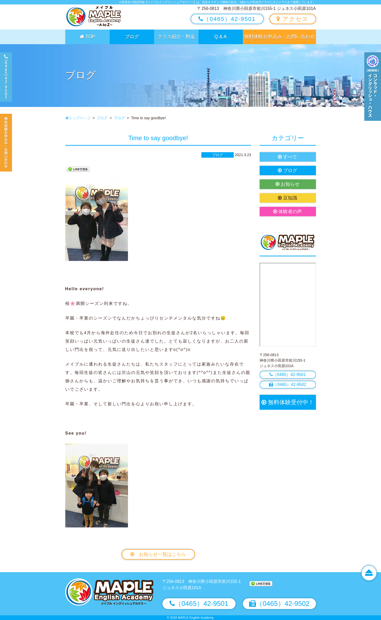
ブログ (132, 36)
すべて (287, 157)
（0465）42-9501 (227, 19)
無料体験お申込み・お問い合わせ (279, 36)
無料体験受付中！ (287, 402)
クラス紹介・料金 (176, 36)
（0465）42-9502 (287, 384)
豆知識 (287, 198)
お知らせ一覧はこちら (158, 554)
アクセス (293, 19)
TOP (87, 36)
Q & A (220, 36)
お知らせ (288, 184)
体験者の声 (287, 211)
